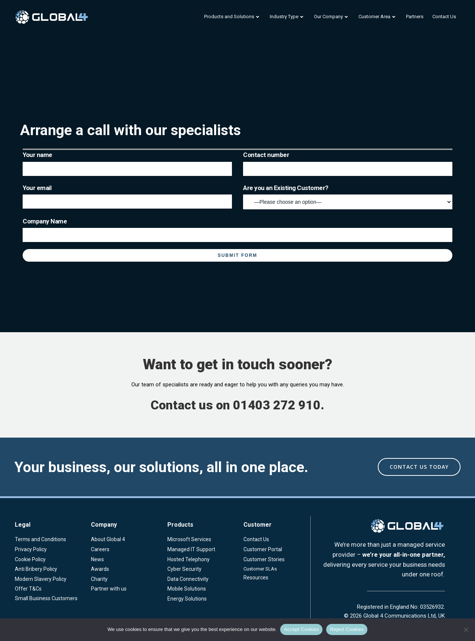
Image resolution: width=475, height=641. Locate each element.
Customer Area (377, 16)
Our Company (332, 16)
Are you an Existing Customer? (347, 196)
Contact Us (444, 16)
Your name (127, 163)
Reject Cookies (347, 629)
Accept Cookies (301, 629)
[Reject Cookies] (465, 629)
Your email (127, 196)
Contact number (347, 163)
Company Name (237, 230)
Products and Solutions (232, 16)
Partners (414, 16)
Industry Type (287, 16)
